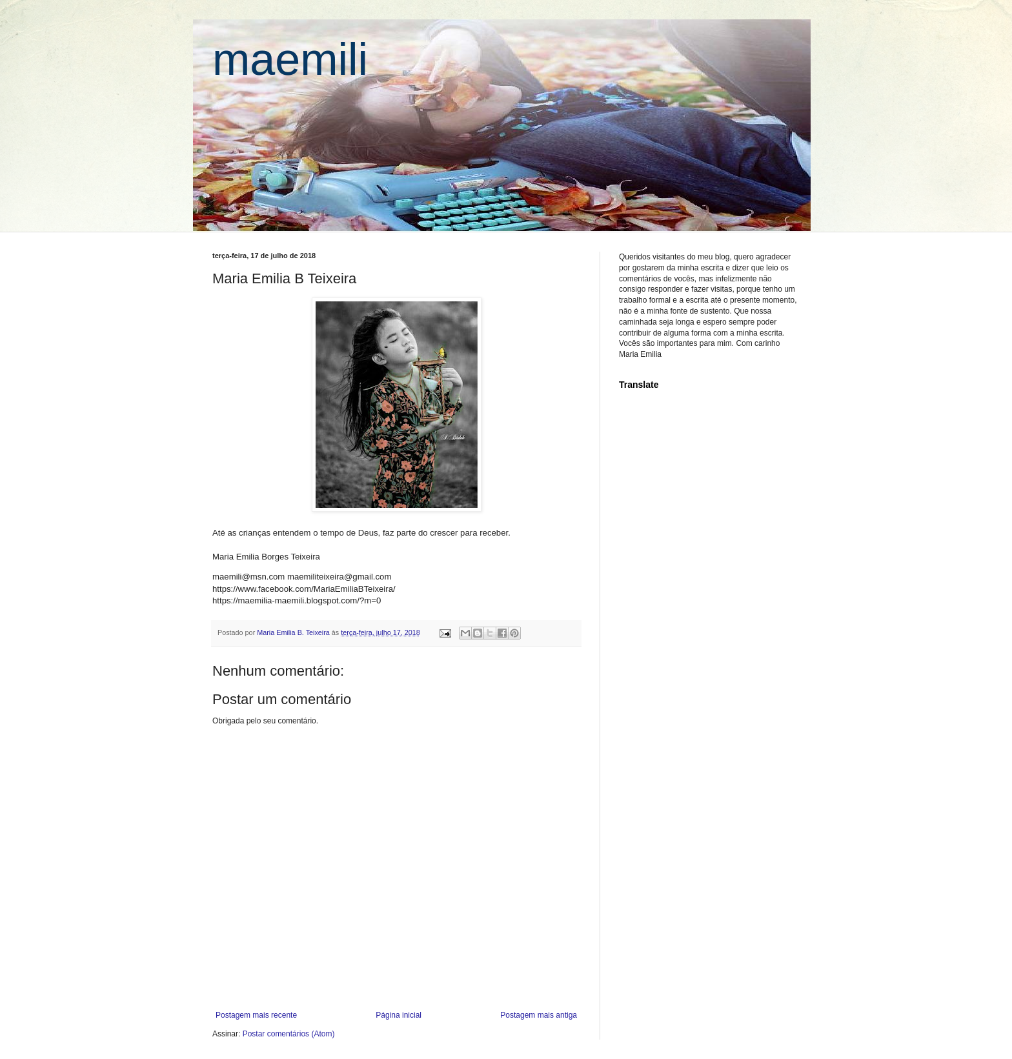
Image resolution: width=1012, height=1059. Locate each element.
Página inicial (398, 1015)
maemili (290, 59)
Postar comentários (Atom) (289, 1033)
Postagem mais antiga (538, 1015)
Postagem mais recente (256, 1015)
